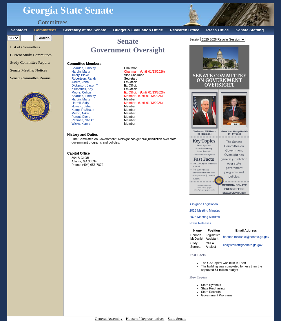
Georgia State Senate (68, 10)
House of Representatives (145, 318)
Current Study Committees (31, 55)
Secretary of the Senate (84, 30)
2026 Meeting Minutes (204, 217)
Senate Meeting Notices (28, 70)
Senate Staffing (250, 30)
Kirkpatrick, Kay (82, 89)
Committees (52, 22)
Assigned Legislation (203, 204)
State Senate (177, 318)
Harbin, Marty (81, 71)
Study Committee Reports (30, 62)
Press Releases (200, 223)
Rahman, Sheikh (83, 120)
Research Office (184, 30)
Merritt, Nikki (80, 113)
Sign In (269, 1)
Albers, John (80, 82)
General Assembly (109, 318)
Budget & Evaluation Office (138, 30)
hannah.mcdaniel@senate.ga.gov (246, 237)
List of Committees (25, 47)
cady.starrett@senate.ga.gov (242, 245)
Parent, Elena (81, 116)
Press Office (217, 30)
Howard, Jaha (81, 106)
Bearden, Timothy (84, 68)
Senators (19, 30)
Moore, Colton (81, 92)
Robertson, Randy (84, 78)
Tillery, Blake (80, 75)
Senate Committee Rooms (30, 78)
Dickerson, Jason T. (85, 85)
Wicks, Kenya (81, 123)
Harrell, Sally (80, 102)
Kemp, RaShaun (83, 109)
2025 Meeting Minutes (204, 210)
